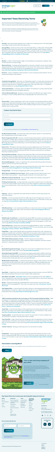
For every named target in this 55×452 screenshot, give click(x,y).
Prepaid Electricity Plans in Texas (30, 236)
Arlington (30, 407)
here (33, 258)
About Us (3, 400)
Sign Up (46, 5)
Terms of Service (33, 129)
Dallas (30, 402)
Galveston (31, 410)
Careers (3, 403)
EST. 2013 (9, 6)
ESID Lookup (23, 407)
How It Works (12, 406)
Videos (7, 350)
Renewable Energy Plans (32, 250)
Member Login (37, 5)
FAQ (11, 412)
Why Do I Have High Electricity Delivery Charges (37, 159)
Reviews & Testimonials (14, 407)
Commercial (10, 1)
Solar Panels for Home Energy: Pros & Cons (27, 291)
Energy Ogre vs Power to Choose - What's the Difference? (17, 228)
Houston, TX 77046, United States (47, 412)
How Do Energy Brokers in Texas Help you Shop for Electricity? (25, 167)
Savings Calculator (24, 400)
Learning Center (13, 404)
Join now (28, 387)
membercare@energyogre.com (46, 409)
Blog (11, 409)
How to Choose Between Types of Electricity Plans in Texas (21, 201)
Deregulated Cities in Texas (25, 86)
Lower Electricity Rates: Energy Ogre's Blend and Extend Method (21, 70)
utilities (48, 276)
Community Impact (5, 401)
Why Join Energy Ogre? (14, 400)
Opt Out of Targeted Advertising (43, 448)
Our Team (3, 406)
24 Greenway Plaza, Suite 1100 (46, 411)
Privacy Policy (25, 129)
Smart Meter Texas (21, 276)
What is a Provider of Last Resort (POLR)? (19, 222)
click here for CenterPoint (13, 306)
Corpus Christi (31, 408)
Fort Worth (31, 403)
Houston (30, 405)
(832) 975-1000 (43, 408)
